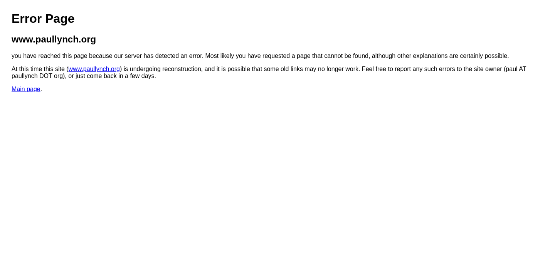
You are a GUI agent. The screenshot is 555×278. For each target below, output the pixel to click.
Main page (26, 89)
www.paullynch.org (94, 69)
